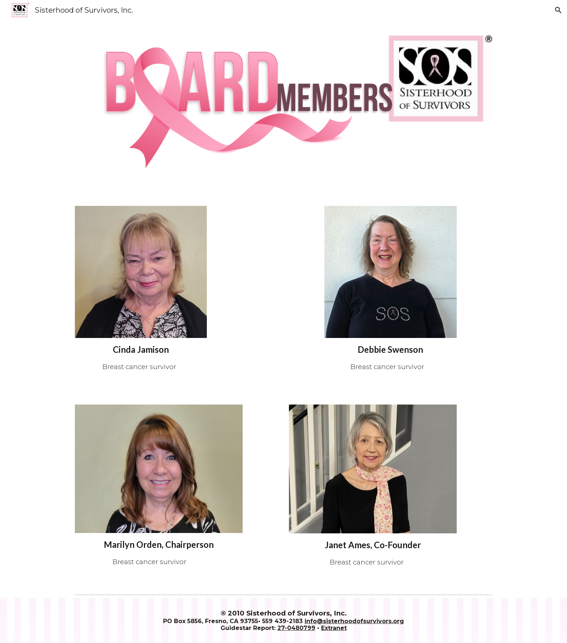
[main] (141, 357)
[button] (558, 10)
